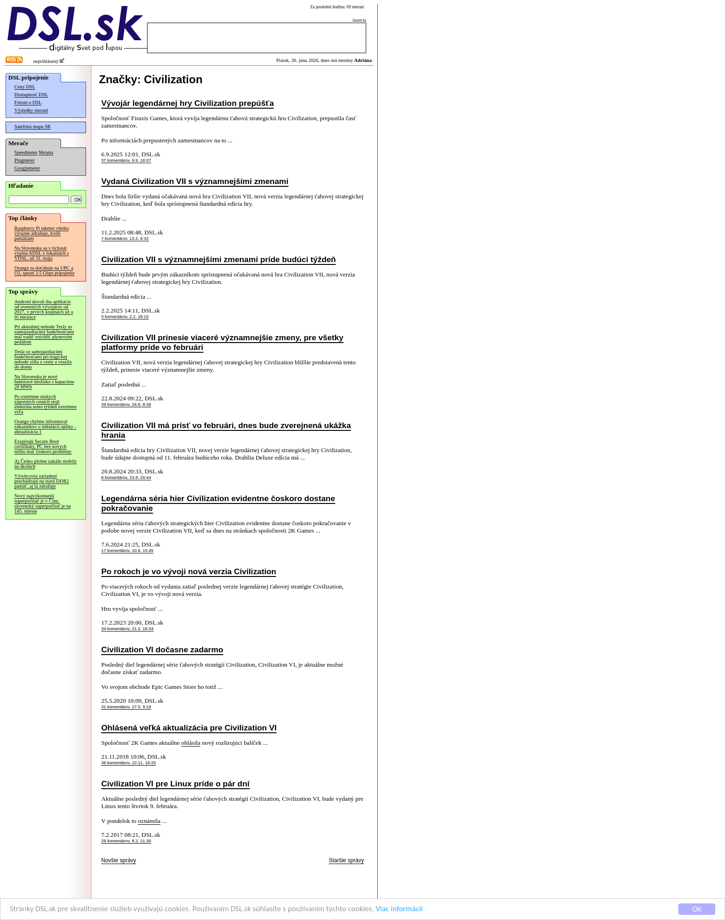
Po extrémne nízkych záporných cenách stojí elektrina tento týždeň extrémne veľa (45, 404)
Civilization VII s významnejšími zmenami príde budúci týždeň (218, 259)
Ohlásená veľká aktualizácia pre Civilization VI (188, 727)
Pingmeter (24, 160)
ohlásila (190, 742)
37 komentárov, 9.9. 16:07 (126, 160)
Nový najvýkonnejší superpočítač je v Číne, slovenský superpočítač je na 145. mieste (42, 503)
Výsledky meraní (31, 110)
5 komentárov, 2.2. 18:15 (125, 316)
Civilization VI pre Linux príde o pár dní (175, 783)
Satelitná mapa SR (32, 126)
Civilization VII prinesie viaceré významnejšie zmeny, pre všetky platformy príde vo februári (222, 342)
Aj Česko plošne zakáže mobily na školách (45, 464)
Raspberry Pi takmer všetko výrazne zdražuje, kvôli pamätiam (41, 233)
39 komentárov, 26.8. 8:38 (126, 404)
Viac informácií (399, 912)
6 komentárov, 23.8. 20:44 (126, 477)
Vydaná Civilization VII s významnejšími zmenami (195, 181)
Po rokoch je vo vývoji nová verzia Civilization (188, 571)
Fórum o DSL (28, 102)
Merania (46, 152)
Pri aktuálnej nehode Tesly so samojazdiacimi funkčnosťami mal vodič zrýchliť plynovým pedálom (44, 334)
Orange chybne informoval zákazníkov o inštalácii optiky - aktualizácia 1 (45, 426)
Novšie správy (118, 860)
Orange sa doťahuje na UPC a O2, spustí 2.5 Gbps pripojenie (44, 270)
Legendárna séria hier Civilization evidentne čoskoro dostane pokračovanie (218, 503)
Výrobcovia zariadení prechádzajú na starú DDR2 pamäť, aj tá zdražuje (41, 481)
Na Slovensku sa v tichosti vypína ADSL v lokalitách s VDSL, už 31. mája (41, 253)
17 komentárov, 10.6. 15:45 (127, 550)
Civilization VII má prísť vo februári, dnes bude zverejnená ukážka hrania (226, 430)
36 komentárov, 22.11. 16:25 (128, 763)
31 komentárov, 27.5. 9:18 (126, 707)
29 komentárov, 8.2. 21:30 (126, 841)
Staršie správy (346, 860)
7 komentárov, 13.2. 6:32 (125, 238)
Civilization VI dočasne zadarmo (162, 649)
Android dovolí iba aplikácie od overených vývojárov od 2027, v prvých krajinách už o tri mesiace (43, 309)
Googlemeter (27, 168)
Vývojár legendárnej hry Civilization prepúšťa (187, 103)
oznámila (149, 820)
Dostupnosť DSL (31, 94)
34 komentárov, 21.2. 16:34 (127, 628)
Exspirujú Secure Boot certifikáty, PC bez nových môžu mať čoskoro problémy (43, 446)
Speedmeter (25, 152)
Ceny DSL (24, 86)
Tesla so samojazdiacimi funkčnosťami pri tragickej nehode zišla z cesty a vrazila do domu (43, 359)
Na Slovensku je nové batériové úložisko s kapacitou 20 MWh (44, 381)
